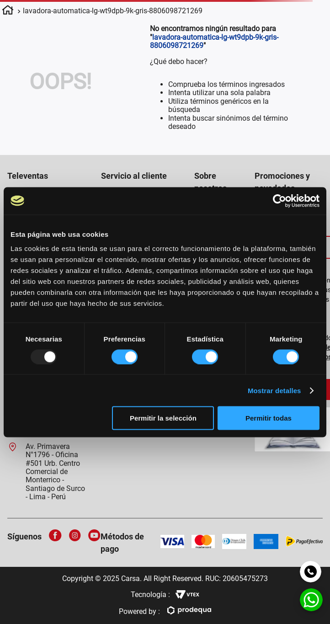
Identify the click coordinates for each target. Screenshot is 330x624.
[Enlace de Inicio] (8, 11)
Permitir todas (268, 418)
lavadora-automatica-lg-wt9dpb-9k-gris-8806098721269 (112, 10)
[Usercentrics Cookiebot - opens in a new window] (279, 201)
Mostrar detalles (274, 390)
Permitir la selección (163, 418)
